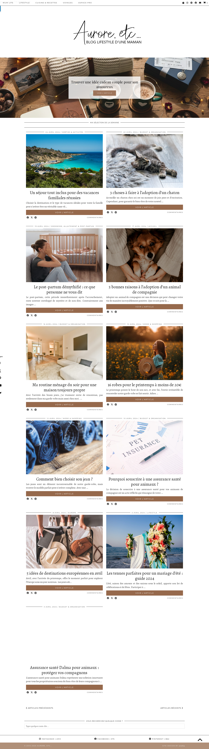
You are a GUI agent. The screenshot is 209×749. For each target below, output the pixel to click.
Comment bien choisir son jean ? (64, 479)
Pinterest (159, 739)
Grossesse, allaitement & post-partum (72, 226)
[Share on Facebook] (28, 217)
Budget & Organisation (153, 132)
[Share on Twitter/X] (32, 217)
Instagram (50, 739)
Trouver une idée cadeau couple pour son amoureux (104, 84)
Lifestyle (24, 3)
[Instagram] (187, 2)
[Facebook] (196, 2)
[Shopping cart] (205, 3)
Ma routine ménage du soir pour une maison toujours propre (64, 387)
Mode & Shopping (152, 324)
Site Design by (173, 746)
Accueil (152, 226)
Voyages (68, 3)
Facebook (104, 739)
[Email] (200, 2)
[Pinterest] (191, 2)
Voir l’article (104, 93)
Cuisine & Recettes (46, 3)
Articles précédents (39, 708)
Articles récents (171, 708)
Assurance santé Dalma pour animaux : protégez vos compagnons (64, 670)
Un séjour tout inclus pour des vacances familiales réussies (64, 195)
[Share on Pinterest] (36, 217)
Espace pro (85, 3)
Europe (72, 513)
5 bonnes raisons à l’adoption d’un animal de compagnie (145, 289)
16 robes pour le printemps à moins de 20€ (144, 385)
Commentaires (95, 217)
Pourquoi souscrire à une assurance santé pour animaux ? (145, 481)
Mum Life (8, 3)
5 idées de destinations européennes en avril (64, 573)
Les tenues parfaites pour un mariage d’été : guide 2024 (145, 575)
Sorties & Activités (72, 132)
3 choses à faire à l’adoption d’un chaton (144, 192)
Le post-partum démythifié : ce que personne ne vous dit (64, 289)
